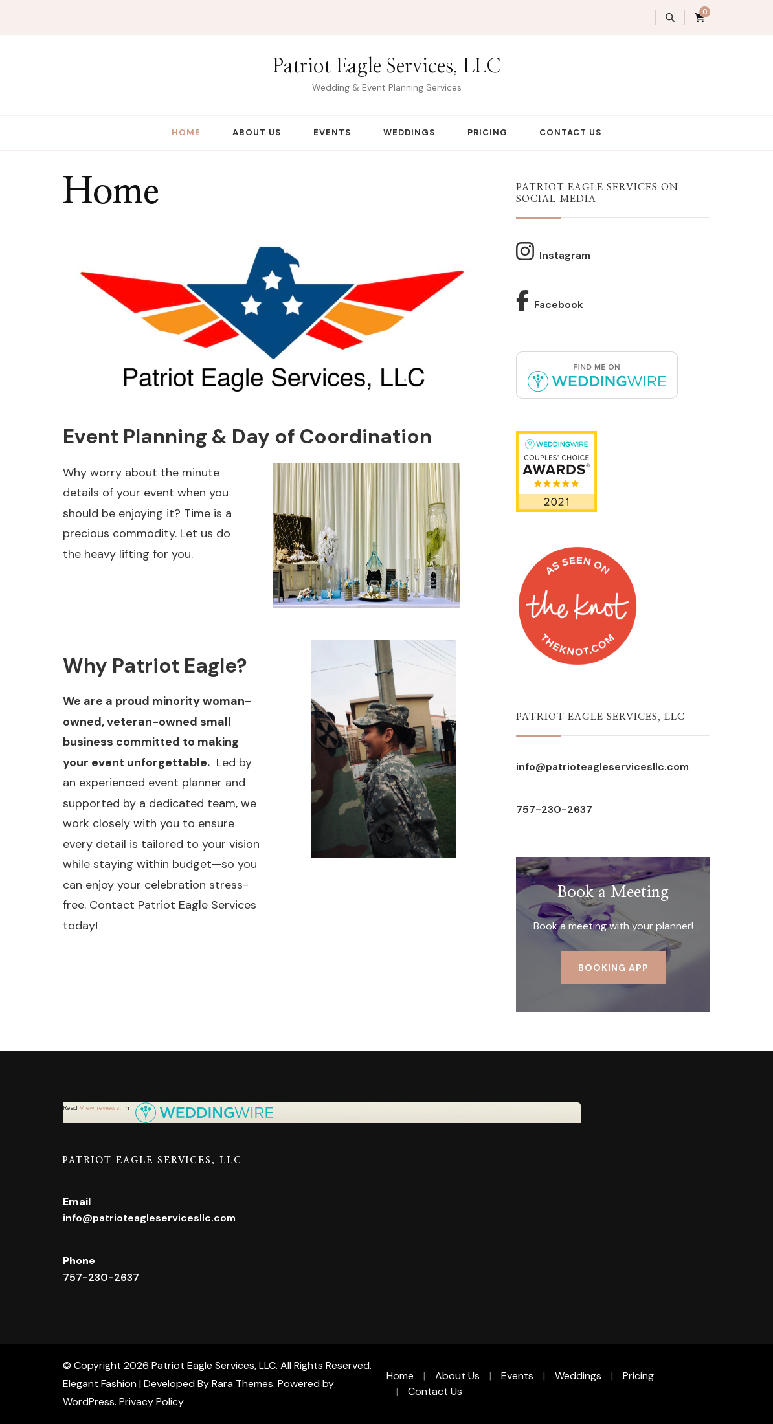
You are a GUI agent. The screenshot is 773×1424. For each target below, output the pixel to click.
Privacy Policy (151, 1401)
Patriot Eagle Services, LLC (386, 66)
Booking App (613, 967)
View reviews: (100, 1108)
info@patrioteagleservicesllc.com (602, 766)
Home (186, 132)
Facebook (549, 300)
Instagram (553, 251)
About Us (257, 132)
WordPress (89, 1401)
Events (332, 132)
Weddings (409, 132)
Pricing (487, 132)
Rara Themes (242, 1383)
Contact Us (570, 132)
